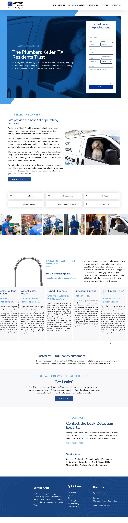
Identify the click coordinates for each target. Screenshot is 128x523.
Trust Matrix (73, 507)
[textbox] (105, 61)
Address (103, 41)
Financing (72, 499)
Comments (91, 66)
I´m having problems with (106, 57)
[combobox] (107, 61)
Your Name (92, 34)
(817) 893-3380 (99, 499)
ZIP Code (91, 58)
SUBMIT (100, 87)
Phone (90, 41)
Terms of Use (73, 513)
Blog (69, 504)
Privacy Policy (73, 510)
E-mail (91, 49)
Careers (71, 502)
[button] (1, 224)
